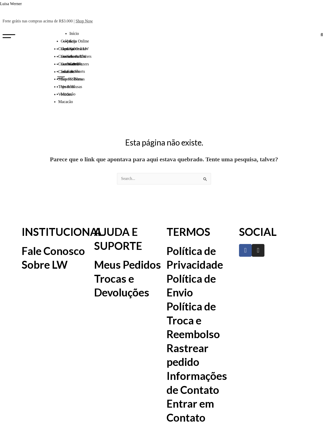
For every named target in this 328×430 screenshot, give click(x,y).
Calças (63, 49)
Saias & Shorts (70, 79)
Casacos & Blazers (73, 64)
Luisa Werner (11, 4)
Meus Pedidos (127, 264)
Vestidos (65, 94)
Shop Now (84, 21)
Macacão (65, 101)
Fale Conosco (53, 251)
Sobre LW (45, 264)
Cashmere (66, 71)
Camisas (65, 56)
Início (74, 33)
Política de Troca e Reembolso (193, 320)
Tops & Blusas (70, 86)
